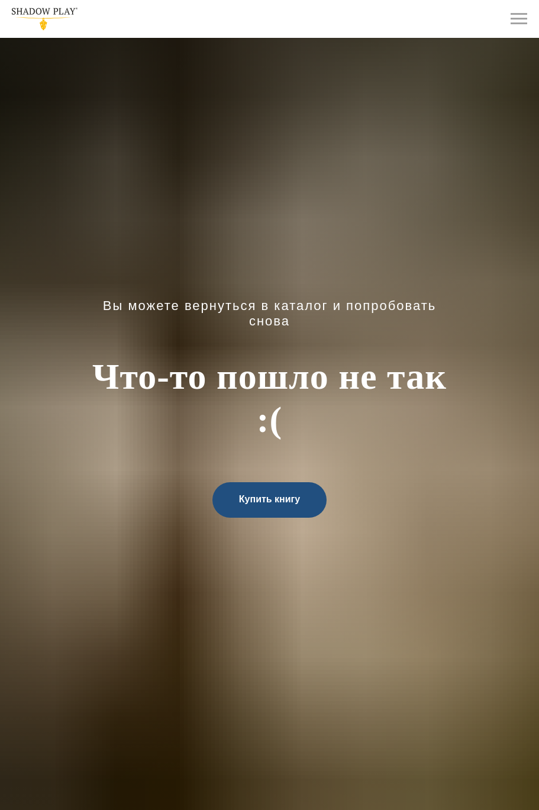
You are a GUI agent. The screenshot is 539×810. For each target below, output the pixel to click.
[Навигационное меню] (519, 19)
